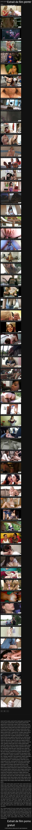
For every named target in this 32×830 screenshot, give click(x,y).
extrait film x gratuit (20, 756)
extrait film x (9, 799)
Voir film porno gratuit (11, 812)
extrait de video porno (6, 740)
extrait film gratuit (14, 746)
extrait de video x (9, 742)
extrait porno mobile (17, 772)
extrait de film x (7, 732)
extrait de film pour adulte (14, 730)
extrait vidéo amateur (23, 777)
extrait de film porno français (13, 729)
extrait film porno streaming (21, 797)
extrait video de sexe (16, 778)
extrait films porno (24, 759)
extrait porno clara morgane (17, 769)
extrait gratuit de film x (8, 803)
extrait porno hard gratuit (6, 772)
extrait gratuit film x (21, 804)
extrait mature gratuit (5, 767)
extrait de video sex (20, 792)
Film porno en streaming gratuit (22, 812)
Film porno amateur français (9, 811)
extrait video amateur (12, 777)
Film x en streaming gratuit (10, 809)
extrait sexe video (11, 775)
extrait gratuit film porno (19, 764)
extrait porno (14, 767)
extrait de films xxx (18, 737)
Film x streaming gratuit (6, 808)
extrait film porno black (21, 750)
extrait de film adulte (5, 721)
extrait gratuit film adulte (23, 762)
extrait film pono (12, 748)
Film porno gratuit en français (22, 811)
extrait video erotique (9, 780)
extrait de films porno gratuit (7, 737)
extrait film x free (12, 756)
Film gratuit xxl (15, 814)
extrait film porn (20, 748)
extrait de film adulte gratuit (17, 721)
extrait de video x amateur (20, 742)
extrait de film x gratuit (26, 788)
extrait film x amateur (9, 754)
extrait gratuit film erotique (7, 764)
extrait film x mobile (17, 758)
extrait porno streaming (13, 774)
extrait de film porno (5, 785)
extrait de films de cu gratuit (22, 735)
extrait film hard (22, 746)
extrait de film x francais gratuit (14, 734)
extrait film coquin (23, 745)
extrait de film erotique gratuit (15, 722)
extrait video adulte (19, 775)
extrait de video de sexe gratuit (23, 738)
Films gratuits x (21, 816)
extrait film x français (26, 799)
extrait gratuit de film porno (17, 761)
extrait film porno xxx (11, 753)
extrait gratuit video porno (13, 766)
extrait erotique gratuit (23, 743)
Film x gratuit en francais (17, 815)
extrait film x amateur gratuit (20, 754)
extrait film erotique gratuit (9, 795)
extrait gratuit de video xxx (11, 762)
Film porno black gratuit (21, 809)
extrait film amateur (13, 745)
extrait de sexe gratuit (26, 789)
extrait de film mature (12, 724)
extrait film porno (19, 796)
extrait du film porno (13, 743)
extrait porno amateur (22, 767)
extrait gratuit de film (5, 761)
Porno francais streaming (23, 814)
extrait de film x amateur (17, 732)
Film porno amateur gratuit (16, 808)
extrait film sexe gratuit (21, 753)
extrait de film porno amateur (14, 726)
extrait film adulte (5, 745)
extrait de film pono (22, 724)
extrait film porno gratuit (15, 751)
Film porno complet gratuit (11, 816)
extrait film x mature (8, 758)
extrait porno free (25, 770)
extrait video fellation (19, 780)
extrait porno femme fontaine (14, 770)
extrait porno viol (23, 774)
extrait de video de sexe (9, 738)
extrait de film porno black (14, 727)
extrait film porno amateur (10, 750)
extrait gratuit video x (24, 766)
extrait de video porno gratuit (18, 740)
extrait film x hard (21, 800)
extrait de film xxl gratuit (9, 735)
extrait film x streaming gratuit (13, 759)
